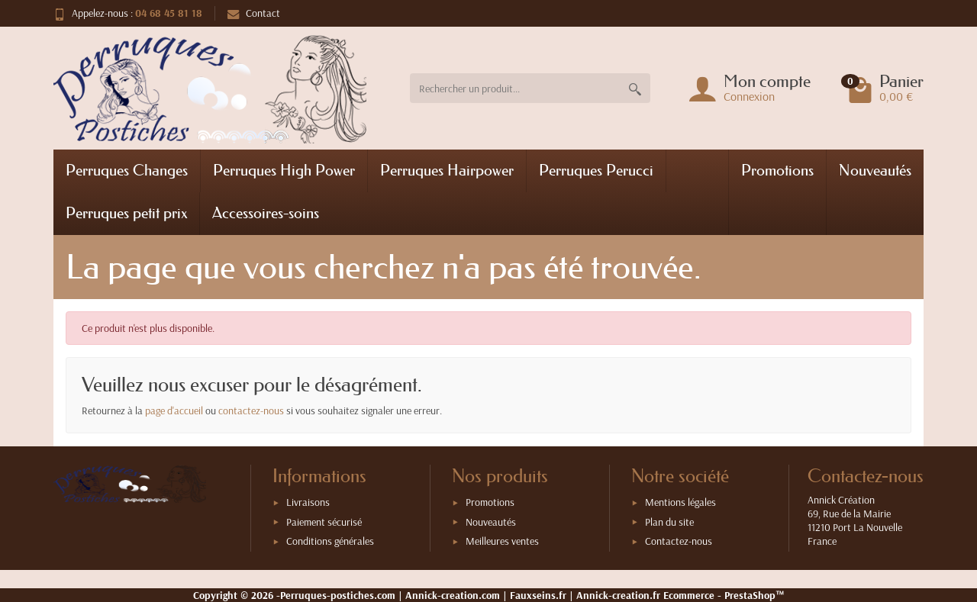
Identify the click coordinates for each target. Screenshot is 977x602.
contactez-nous (251, 410)
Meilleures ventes (502, 541)
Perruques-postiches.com (337, 595)
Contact (253, 13)
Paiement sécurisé (324, 522)
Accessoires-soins (265, 213)
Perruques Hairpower (447, 170)
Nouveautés (875, 170)
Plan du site (669, 522)
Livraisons (308, 502)
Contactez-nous (678, 541)
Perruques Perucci (596, 170)
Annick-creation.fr (618, 595)
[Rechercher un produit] (515, 88)
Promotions (777, 170)
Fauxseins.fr (538, 595)
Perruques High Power (284, 170)
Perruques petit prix (126, 213)
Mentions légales (680, 502)
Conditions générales (330, 541)
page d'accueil (174, 410)
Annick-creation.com (452, 595)
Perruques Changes (127, 170)
